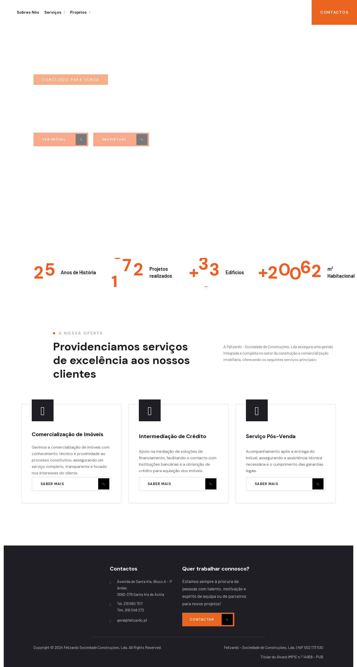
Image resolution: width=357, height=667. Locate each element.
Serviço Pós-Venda (271, 436)
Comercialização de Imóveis (67, 434)
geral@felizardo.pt (132, 620)
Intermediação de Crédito (172, 436)
